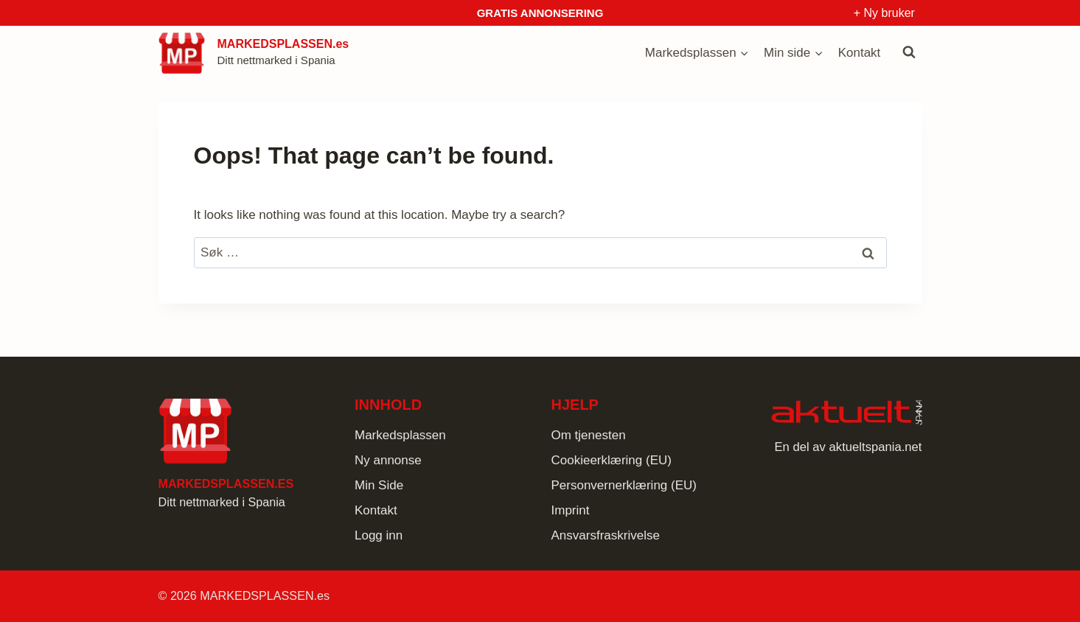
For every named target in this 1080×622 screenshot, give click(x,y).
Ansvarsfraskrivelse (605, 535)
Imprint (570, 510)
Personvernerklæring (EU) (624, 485)
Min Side (379, 485)
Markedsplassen (400, 435)
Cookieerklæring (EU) (611, 460)
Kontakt (859, 53)
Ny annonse (388, 460)
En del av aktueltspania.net (848, 447)
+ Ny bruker (884, 13)
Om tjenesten (588, 435)
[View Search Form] (909, 52)
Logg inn (379, 535)
